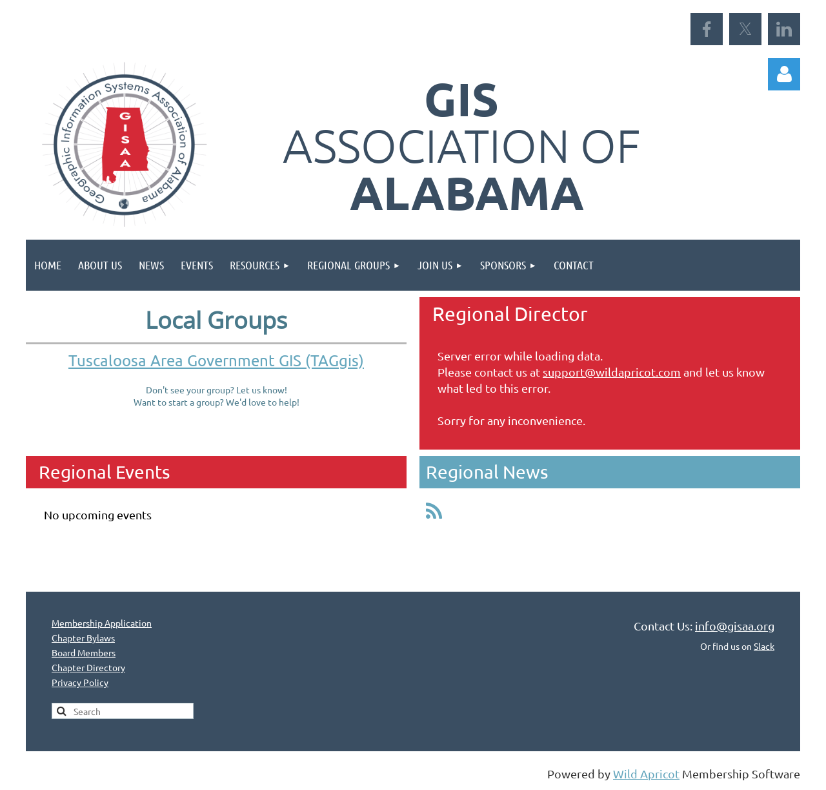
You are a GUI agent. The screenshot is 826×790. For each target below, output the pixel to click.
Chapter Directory (88, 667)
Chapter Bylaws (83, 637)
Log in (784, 74)
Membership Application (102, 623)
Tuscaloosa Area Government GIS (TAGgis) (216, 360)
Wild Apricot (646, 773)
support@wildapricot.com (612, 372)
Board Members (84, 652)
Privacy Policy (80, 682)
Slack (764, 646)
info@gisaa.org (734, 625)
